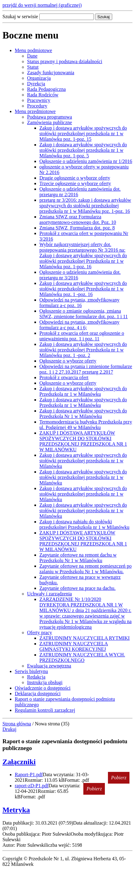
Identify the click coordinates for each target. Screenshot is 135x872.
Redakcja (36, 676)
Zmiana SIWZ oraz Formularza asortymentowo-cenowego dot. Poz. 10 (77, 219)
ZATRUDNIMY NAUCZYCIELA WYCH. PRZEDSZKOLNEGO (82, 657)
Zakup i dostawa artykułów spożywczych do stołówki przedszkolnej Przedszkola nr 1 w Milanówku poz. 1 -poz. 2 (83, 350)
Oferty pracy (39, 632)
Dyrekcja (36, 83)
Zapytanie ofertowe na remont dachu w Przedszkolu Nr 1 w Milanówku (78, 557)
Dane (32, 56)
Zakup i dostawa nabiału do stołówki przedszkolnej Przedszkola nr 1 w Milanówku (84, 524)
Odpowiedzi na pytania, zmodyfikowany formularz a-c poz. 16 (79, 302)
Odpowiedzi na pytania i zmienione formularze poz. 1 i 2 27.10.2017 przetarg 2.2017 (85, 369)
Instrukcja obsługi (44, 682)
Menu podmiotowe (33, 50)
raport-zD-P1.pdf (32, 785)
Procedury (37, 105)
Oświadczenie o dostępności (42, 688)
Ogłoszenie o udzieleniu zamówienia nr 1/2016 (85, 161)
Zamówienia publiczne (49, 122)
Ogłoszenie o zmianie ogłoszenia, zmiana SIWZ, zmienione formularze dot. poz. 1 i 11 (83, 313)
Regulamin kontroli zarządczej (45, 710)
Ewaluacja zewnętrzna (49, 665)
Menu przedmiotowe (35, 111)
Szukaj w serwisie (20, 16)
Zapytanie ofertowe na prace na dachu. (77, 588)
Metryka (16, 810)
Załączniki (19, 762)
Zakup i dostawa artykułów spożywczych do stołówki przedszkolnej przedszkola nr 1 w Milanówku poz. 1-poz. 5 (83, 150)
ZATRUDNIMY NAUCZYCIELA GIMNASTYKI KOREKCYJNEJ (73, 646)
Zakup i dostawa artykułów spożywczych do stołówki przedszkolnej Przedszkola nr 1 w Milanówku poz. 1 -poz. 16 (83, 289)
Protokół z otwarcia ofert (64, 377)
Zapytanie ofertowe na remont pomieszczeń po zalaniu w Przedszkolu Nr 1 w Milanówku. (85, 568)
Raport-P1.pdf (29, 774)
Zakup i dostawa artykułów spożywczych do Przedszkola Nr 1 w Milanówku (83, 413)
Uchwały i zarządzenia (49, 593)
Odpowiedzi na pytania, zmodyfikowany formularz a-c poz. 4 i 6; (79, 324)
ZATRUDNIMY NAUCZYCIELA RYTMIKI (84, 638)
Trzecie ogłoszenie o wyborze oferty (75, 183)
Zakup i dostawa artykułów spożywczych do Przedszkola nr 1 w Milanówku (83, 391)
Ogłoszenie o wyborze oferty (67, 360)
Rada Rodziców (42, 94)
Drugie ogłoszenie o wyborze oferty (74, 177)
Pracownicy (38, 100)
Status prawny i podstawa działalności (64, 61)
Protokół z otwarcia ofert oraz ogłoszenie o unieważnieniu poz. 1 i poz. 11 (81, 336)
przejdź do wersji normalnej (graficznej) (42, 5)
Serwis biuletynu (31, 671)
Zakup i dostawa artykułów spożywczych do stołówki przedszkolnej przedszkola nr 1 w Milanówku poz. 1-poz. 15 (83, 133)
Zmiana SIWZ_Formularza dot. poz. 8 (77, 227)
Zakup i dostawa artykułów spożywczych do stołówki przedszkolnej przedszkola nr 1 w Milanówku (83, 460)
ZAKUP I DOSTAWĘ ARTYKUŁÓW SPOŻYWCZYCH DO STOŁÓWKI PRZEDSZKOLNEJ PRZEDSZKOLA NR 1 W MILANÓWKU (83, 541)
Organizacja (39, 78)
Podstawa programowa (49, 117)
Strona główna (16, 723)
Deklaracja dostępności (38, 693)
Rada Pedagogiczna (46, 89)
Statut (32, 67)
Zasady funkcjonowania (50, 72)
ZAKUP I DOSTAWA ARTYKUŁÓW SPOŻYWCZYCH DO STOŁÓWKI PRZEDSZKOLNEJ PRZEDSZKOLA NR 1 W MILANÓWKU (83, 441)
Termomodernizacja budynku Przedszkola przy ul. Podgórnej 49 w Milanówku (85, 424)
